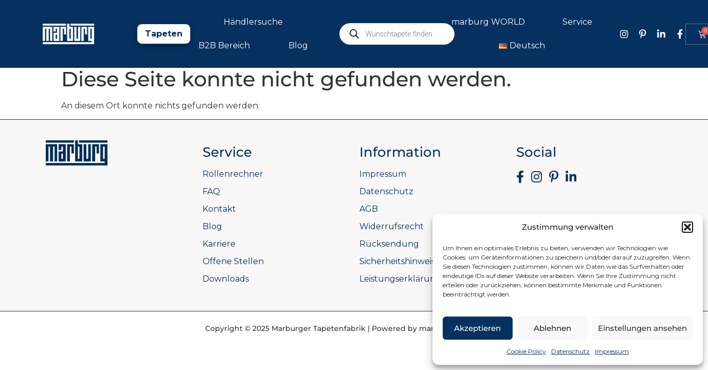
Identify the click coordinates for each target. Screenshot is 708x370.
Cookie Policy (526, 351)
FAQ (211, 191)
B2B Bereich (224, 45)
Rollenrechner (233, 174)
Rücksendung (389, 244)
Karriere (219, 244)
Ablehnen (552, 328)
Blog (298, 45)
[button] (687, 227)
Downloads (226, 279)
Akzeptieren (477, 328)
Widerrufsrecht (391, 226)
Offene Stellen (233, 261)
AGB (368, 209)
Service (579, 22)
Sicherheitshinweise (399, 261)
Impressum (612, 351)
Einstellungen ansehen (642, 328)
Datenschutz (570, 351)
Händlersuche (253, 22)
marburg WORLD (490, 22)
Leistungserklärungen (405, 279)
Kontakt (219, 209)
